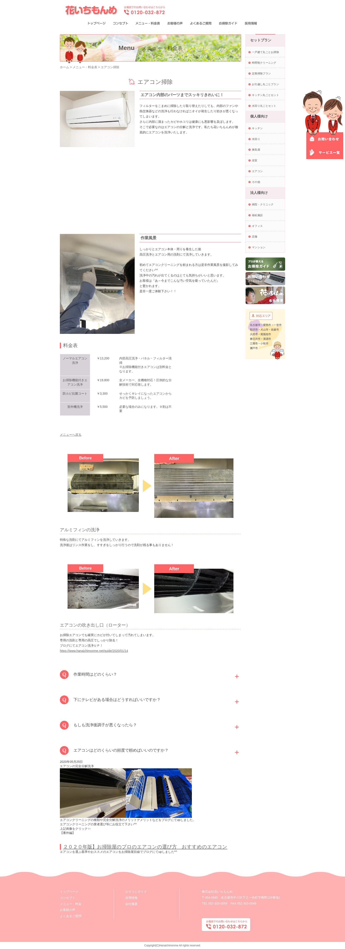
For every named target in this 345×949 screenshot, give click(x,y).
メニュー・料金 (70, 904)
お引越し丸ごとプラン (265, 84)
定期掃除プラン (261, 73)
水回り (256, 139)
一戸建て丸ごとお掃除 (265, 52)
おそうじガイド (136, 891)
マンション (259, 247)
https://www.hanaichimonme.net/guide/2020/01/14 (94, 651)
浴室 (254, 160)
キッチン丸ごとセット (265, 95)
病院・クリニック (262, 204)
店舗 (254, 236)
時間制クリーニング (264, 62)
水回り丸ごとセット (264, 105)
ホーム (64, 67)
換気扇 (256, 149)
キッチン (257, 128)
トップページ (69, 891)
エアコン (257, 171)
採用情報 (131, 897)
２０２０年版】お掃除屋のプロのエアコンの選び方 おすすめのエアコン (145, 847)
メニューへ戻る (70, 434)
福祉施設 (257, 215)
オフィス (257, 226)
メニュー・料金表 (85, 67)
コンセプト (67, 897)
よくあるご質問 (70, 916)
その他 (256, 182)
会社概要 (131, 904)
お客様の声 (67, 910)
